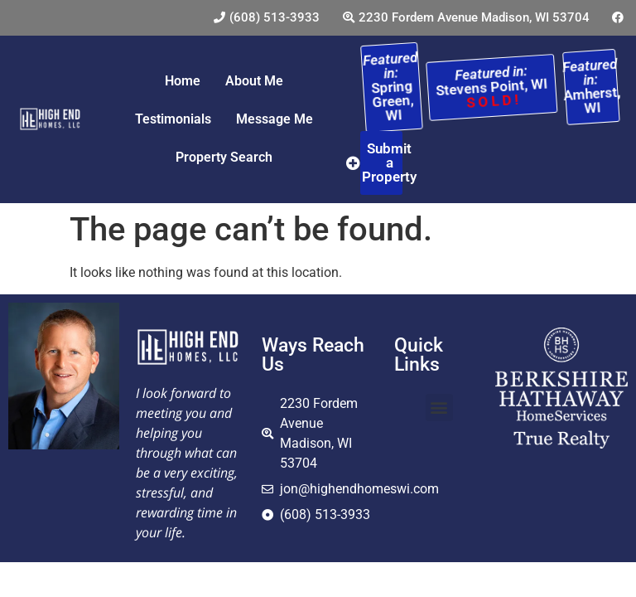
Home (182, 81)
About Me (254, 81)
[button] (439, 407)
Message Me (274, 119)
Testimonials (173, 119)
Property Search (224, 157)
